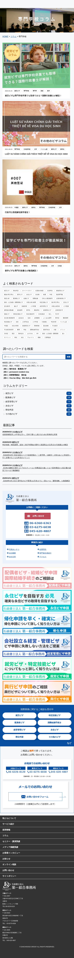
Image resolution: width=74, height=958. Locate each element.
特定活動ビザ (44, 302)
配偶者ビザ (16, 298)
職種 (39, 337)
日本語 (60, 266)
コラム (5, 836)
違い (63, 333)
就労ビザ (17, 91)
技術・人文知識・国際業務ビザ (13, 302)
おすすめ (30, 333)
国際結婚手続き (34, 329)
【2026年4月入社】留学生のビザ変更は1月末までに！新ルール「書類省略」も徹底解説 (36, 481)
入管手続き (25, 322)
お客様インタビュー (11, 853)
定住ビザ (66, 302)
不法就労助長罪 (8, 329)
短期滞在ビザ (47, 310)
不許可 (57, 314)
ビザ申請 (35, 322)
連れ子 (16, 306)
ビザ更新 (66, 306)
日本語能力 (41, 314)
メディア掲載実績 (10, 847)
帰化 (15, 337)
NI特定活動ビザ (18, 314)
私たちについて (9, 818)
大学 (35, 149)
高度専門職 (59, 294)
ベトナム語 (44, 149)
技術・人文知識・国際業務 (50, 333)
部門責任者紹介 (45, 553)
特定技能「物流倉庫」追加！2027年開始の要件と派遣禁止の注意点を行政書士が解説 (35, 445)
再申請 (57, 318)
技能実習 (24, 306)
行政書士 (44, 322)
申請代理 (53, 322)
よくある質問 (47, 318)
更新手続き (46, 329)
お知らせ (6, 859)
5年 (37, 333)
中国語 (16, 207)
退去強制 (46, 325)
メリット (62, 329)
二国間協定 (47, 337)
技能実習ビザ (26, 325)
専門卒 (35, 91)
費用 (18, 329)
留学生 (62, 149)
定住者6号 (7, 306)
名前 (17, 322)
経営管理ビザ (44, 306)
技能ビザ (6, 314)
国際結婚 (35, 298)
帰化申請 (15, 290)
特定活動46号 (30, 314)
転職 (44, 294)
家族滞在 (36, 310)
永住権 (37, 294)
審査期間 (65, 318)
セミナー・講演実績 (11, 841)
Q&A (29, 318)
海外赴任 (21, 333)
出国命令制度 (39, 290)
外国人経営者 (56, 306)
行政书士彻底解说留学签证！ (17, 212)
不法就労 (55, 325)
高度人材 (6, 298)
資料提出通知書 (8, 310)
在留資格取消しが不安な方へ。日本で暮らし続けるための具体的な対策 (29, 434)
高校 (42, 91)
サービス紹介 (8, 824)
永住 (22, 337)
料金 (25, 329)
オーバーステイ (27, 290)
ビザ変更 (33, 306)
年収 (51, 294)
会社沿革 (12, 557)
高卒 (48, 91)
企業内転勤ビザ (61, 298)
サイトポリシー (9, 876)
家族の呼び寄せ (8, 294)
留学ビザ (54, 149)
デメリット (7, 337)
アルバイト (30, 337)
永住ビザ (29, 294)
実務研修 (36, 325)
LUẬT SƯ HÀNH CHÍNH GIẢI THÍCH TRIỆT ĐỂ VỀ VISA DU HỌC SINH (36, 154)
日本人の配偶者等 (47, 298)
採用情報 (6, 830)
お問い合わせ (8, 870)
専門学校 (26, 91)
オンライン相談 (9, 864)
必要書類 (37, 318)
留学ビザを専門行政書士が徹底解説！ (21, 271)
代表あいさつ (14, 549)
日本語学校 (27, 149)
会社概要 (12, 553)
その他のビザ (39, 414)
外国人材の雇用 (31, 302)
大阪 (55, 329)
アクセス (43, 557)
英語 (13, 333)
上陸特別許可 (59, 310)
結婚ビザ (26, 298)
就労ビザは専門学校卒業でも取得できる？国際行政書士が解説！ (33, 96)
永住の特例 (15, 325)
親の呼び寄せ (55, 302)
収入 (50, 314)
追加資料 (20, 310)
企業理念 (43, 549)
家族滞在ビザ (60, 290)
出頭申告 (50, 290)
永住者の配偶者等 (9, 318)
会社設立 (21, 318)
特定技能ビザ (8, 322)
